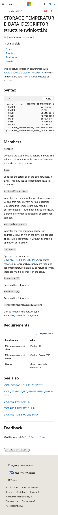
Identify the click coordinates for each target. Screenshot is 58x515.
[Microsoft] (29, 4)
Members (10, 53)
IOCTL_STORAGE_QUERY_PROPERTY (23, 72)
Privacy (33, 492)
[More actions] (51, 11)
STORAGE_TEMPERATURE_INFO (21, 259)
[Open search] (45, 4)
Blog (8, 492)
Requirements (12, 57)
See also (10, 61)
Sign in (52, 4)
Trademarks (27, 501)
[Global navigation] (3, 4)
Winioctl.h (15, 11)
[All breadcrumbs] (6, 11)
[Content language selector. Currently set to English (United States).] (20, 465)
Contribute (21, 492)
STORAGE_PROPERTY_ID (17, 401)
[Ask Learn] (46, 11)
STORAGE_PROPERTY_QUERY (19, 408)
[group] (29, 117)
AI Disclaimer (12, 487)
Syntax (9, 49)
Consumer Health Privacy (18, 496)
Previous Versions (30, 487)
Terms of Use (12, 501)
